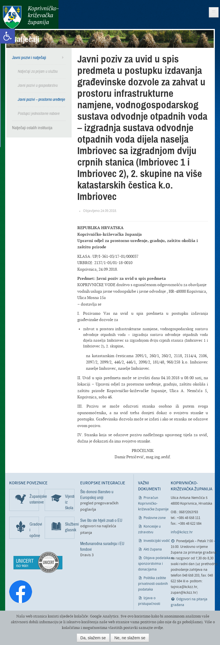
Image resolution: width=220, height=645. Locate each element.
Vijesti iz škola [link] (69, 502)
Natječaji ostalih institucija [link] (32, 128)
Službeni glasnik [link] (69, 527)
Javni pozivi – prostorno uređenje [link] (41, 99)
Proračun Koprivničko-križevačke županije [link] (153, 503)
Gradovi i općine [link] (34, 529)
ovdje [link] (158, 627)
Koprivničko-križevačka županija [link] (31, 17)
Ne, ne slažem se (129, 638)
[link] (7, 36)
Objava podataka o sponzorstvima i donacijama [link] (155, 563)
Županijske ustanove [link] (34, 499)
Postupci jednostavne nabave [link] (39, 113)
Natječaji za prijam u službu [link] (38, 71)
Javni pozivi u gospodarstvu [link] (38, 85)
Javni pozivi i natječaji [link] (29, 57)
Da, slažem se (93, 638)
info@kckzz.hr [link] (182, 532)
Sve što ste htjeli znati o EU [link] (101, 520)
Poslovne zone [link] (155, 518)
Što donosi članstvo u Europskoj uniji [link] (96, 494)
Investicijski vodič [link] (157, 541)
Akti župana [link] (153, 549)
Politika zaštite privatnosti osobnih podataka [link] (153, 583)
